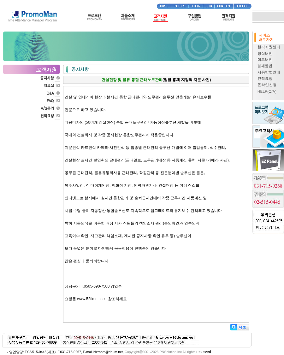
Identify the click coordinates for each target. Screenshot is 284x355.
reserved (203, 352)
